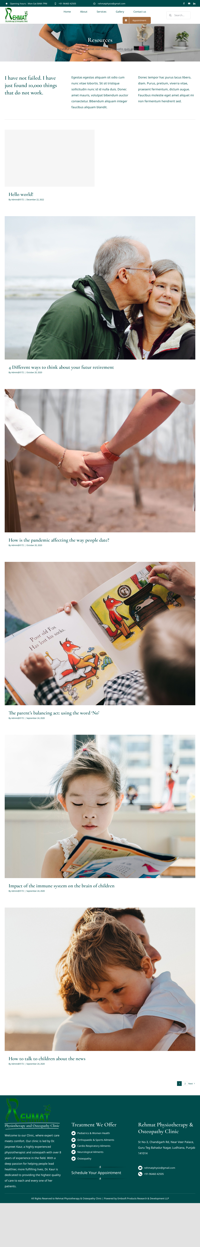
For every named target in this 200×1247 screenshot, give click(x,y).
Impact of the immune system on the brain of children (62, 886)
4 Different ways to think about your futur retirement (61, 367)
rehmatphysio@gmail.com (111, 3)
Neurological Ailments (90, 1152)
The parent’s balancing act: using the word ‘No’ (54, 713)
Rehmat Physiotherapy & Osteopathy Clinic (78, 1198)
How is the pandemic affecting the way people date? (59, 540)
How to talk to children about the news (47, 1058)
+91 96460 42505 (67, 3)
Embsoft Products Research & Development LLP (143, 1198)
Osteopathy (84, 1158)
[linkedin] (194, 4)
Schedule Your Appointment (96, 1172)
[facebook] (184, 4)
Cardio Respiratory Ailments (93, 1146)
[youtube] (189, 4)
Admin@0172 (17, 199)
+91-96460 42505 (154, 1174)
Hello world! (21, 194)
